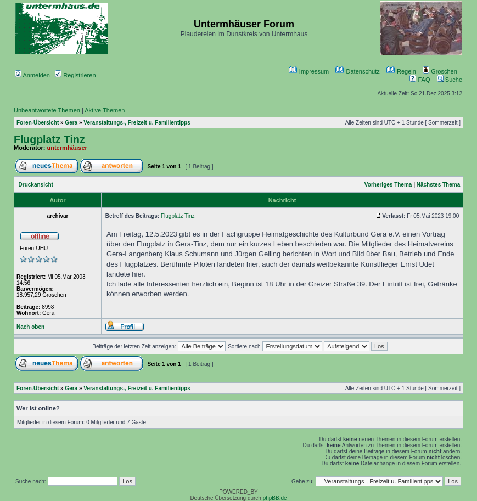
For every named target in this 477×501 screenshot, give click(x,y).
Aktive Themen (105, 110)
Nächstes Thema (438, 185)
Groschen (440, 71)
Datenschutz (357, 71)
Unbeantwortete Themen (47, 110)
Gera (71, 123)
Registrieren (75, 75)
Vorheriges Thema (388, 185)
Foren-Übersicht (37, 123)
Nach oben (30, 327)
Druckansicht (36, 185)
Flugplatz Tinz (49, 139)
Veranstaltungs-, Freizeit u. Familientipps (136, 123)
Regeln (401, 71)
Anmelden (32, 75)
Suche (449, 79)
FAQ (419, 79)
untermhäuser (67, 147)
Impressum (309, 71)
